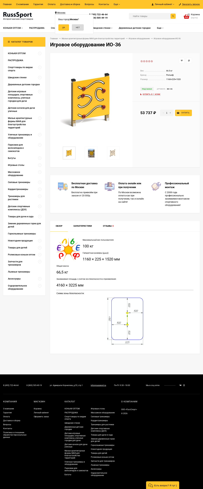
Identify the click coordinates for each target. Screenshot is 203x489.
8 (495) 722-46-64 (98, 14)
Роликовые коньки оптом (102, 457)
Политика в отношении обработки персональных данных (14, 434)
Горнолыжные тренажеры (102, 445)
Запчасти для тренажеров (103, 461)
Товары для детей (99, 453)
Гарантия (38, 4)
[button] (162, 485)
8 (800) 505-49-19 (98, 18)
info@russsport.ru (98, 385)
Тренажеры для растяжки (102, 424)
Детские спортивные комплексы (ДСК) (100, 429)
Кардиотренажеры (99, 420)
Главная (7, 4)
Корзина (38, 409)
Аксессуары (96, 469)
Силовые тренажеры (100, 417)
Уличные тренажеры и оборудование (75, 463)
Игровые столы (98, 409)
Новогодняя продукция (101, 449)
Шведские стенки (72, 423)
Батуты (68, 474)
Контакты (104, 4)
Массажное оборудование (103, 413)
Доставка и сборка (70, 4)
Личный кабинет (41, 413)
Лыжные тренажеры (100, 465)
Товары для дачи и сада (102, 435)
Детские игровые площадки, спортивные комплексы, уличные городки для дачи (75, 437)
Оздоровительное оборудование (99, 474)
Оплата (52, 4)
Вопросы (89, 4)
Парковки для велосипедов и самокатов (76, 469)
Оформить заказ (41, 417)
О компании (22, 4)
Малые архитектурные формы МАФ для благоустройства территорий (75, 454)
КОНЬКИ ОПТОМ (72, 409)
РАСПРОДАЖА (71, 413)
